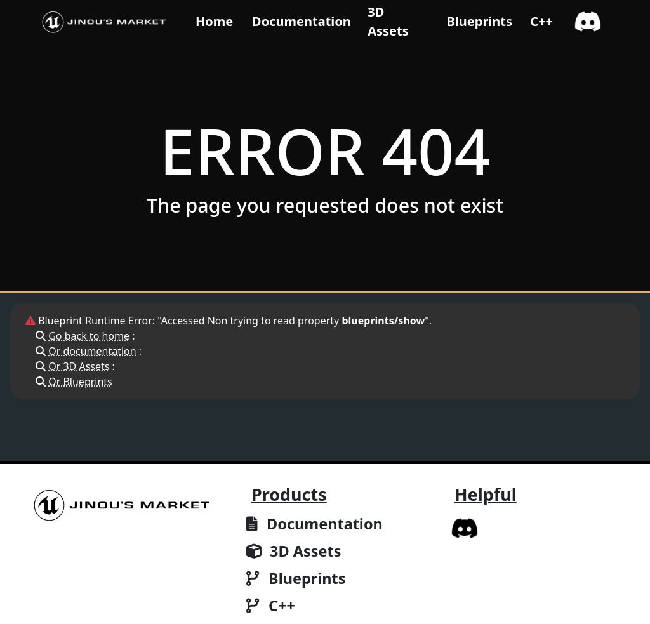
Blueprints (479, 21)
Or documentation (92, 351)
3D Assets (388, 21)
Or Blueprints (80, 381)
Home (214, 21)
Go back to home (88, 336)
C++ (541, 21)
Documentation (301, 21)
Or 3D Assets (78, 366)
